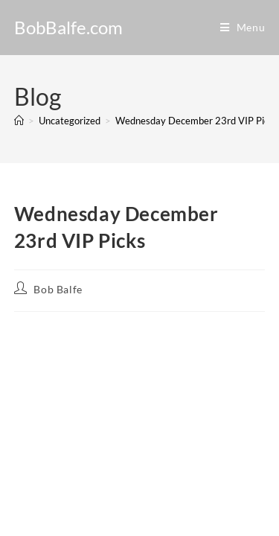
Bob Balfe (57, 289)
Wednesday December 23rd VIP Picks (196, 121)
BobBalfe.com (68, 27)
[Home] (19, 121)
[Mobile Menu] (243, 27)
